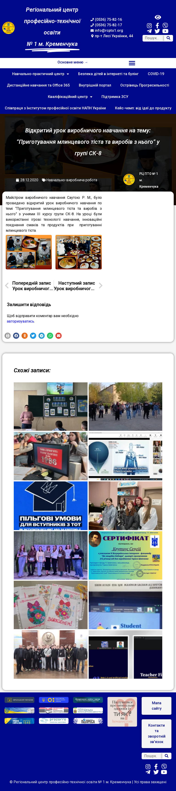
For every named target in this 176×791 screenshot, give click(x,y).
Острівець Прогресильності (144, 85)
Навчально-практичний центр (40, 74)
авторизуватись (20, 321)
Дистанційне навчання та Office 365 (38, 85)
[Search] (168, 38)
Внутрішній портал (95, 85)
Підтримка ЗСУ (115, 97)
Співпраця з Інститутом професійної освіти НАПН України (55, 108)
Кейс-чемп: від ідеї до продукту (143, 108)
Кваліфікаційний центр (70, 97)
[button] (132, 63)
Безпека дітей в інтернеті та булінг (108, 74)
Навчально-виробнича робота (71, 180)
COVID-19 (156, 74)
